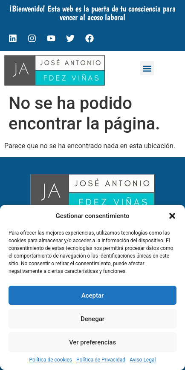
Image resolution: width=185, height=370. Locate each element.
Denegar (92, 319)
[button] (172, 216)
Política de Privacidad (100, 360)
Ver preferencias (92, 342)
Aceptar (92, 295)
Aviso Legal (143, 360)
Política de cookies (50, 360)
